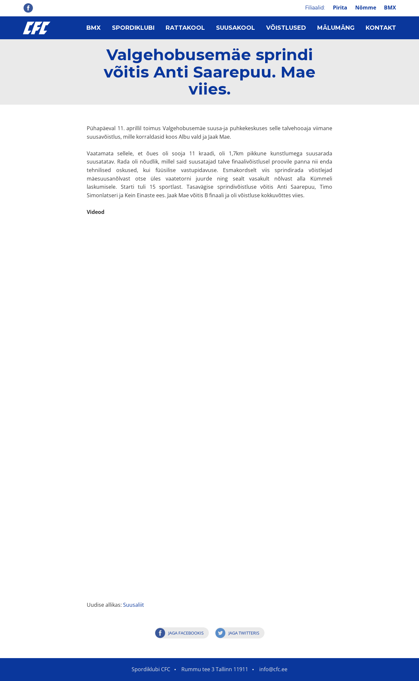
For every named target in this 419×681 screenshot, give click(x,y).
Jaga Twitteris (243, 633)
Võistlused (286, 27)
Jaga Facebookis (186, 633)
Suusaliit (133, 604)
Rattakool (185, 27)
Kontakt (381, 27)
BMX (390, 7)
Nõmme (365, 7)
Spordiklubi (133, 27)
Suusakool (235, 27)
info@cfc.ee (273, 669)
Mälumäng (336, 27)
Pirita (340, 7)
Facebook (28, 8)
